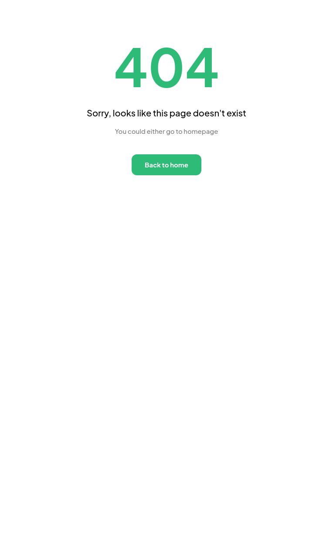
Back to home (166, 164)
